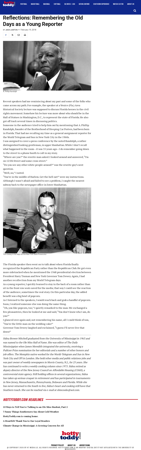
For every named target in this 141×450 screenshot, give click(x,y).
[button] (134, 10)
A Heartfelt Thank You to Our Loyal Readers (30, 420)
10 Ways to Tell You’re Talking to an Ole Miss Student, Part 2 (40, 407)
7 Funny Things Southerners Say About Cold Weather (36, 411)
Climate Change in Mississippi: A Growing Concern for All (38, 425)
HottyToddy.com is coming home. (23, 416)
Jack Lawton (12, 30)
